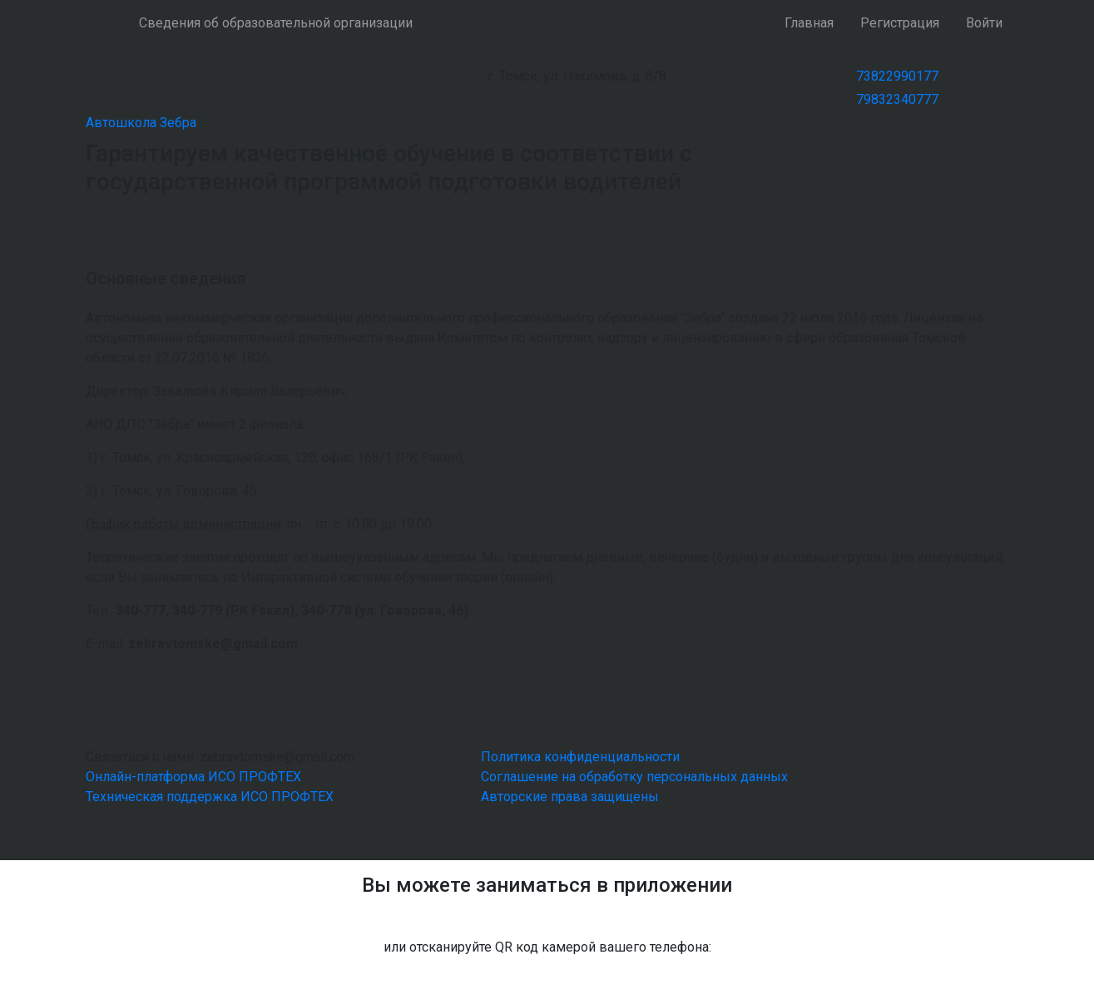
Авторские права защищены (570, 796)
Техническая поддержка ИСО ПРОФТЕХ (210, 796)
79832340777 (897, 99)
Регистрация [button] (899, 23)
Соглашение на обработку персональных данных (634, 777)
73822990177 (897, 76)
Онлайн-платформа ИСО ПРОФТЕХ (193, 777)
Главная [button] (809, 23)
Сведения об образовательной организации (276, 23)
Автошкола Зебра (141, 122)
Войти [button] (984, 23)
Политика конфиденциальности (580, 757)
